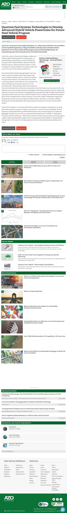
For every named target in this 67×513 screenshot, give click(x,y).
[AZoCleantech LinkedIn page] (13, 8)
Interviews (43, 469)
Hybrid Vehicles (22, 21)
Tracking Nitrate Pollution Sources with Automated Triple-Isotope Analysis (28, 409)
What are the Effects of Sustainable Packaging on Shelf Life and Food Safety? (44, 352)
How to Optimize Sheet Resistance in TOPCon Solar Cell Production (25, 415)
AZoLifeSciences (20, 474)
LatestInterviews (55, 162)
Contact (54, 472)
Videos (42, 465)
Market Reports (33, 476)
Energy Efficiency (40, 21)
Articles (31, 467)
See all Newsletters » (8, 451)
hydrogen (5, 62)
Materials (43, 478)
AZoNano (6, 467)
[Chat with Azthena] (62, 509)
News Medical (20, 472)
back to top (58, 494)
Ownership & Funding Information (55, 488)
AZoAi (17, 469)
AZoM (5, 465)
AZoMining (7, 476)
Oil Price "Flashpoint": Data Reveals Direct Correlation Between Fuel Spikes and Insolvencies (43, 211)
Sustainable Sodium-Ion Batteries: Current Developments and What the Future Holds (44, 322)
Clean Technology (14, 435)
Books (31, 478)
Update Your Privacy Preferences (14, 511)
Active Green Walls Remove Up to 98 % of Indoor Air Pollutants (42, 166)
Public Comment (34, 154)
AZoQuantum (19, 467)
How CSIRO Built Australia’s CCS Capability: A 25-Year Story (44, 336)
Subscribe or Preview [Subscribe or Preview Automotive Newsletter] (14, 428)
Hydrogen (4, 23)
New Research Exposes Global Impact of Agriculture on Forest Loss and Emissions (43, 181)
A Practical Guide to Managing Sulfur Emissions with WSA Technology (26, 402)
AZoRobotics (7, 469)
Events (42, 467)
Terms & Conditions (57, 476)
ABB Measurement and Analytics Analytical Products (18, 411)
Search (54, 467)
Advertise (54, 474)
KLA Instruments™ (9, 418)
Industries (43, 476)
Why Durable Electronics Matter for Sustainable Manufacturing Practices (41, 307)
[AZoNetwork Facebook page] (16, 8)
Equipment (32, 472)
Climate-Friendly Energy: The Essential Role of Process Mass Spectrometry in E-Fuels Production (31, 395)
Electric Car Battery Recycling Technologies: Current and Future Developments (44, 277)
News (9, 21)
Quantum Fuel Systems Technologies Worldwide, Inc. (19, 46)
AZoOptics (7, 472)
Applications (44, 474)
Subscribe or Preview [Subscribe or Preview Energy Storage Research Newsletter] (14, 445)
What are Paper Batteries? (33, 291)
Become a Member (46, 485)
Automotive (12, 427)
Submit (62, 157)
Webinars (32, 474)
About (53, 465)
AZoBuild (6, 474)
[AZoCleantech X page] (61, 499)
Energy (58, 21)
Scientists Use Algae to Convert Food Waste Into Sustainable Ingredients (41, 226)
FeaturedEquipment (33, 162)
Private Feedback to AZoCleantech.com (53, 154)
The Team (43, 483)
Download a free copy (52, 81)
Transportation (50, 21)
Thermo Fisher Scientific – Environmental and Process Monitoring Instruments (25, 398)
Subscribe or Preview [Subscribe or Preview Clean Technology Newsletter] (14, 437)
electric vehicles (22, 60)
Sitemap (54, 482)
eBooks (31, 480)
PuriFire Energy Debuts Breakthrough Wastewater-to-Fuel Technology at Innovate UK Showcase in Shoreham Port (44, 196)
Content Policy (56, 484)
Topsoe (7, 404)
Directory (32, 469)
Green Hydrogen (45, 472)
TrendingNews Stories (12, 162)
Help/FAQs (43, 480)
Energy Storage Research (16, 443)
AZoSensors (19, 465)
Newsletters (55, 469)
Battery (15, 21)
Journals (31, 483)
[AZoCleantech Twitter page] (18, 8)
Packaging (31, 21)
